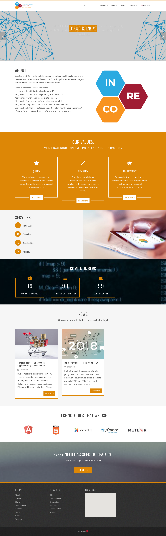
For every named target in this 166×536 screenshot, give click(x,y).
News (123, 5)
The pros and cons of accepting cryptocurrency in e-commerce (31, 364)
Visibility (53, 512)
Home (84, 5)
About (93, 5)
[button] (101, 502)
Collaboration (20, 505)
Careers (114, 5)
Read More (36, 197)
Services (103, 5)
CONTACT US (83, 469)
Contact (132, 5)
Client (17, 502)
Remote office (55, 509)
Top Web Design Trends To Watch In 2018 (82, 362)
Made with (83, 531)
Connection (54, 502)
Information (54, 505)
